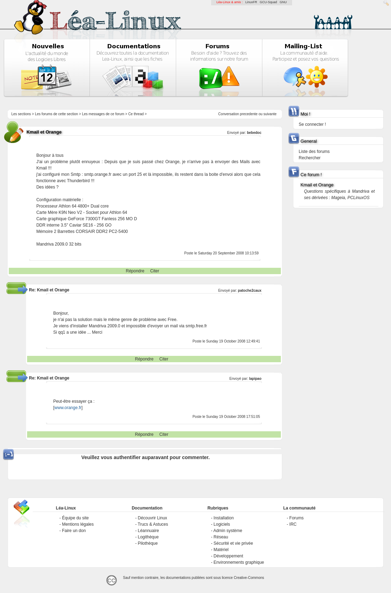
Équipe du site (75, 517)
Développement (228, 556)
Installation (224, 517)
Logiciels (222, 524)
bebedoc (254, 133)
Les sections (21, 114)
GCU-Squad (268, 2)
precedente (249, 114)
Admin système (227, 530)
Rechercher (310, 157)
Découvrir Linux (152, 517)
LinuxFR (251, 2)
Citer (154, 270)
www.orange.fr (68, 407)
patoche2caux (249, 290)
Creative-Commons (249, 578)
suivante (270, 114)
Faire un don (74, 530)
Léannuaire (148, 530)
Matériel (221, 549)
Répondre (135, 270)
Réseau (221, 537)
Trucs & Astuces (153, 524)
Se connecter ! (312, 124)
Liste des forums (314, 151)
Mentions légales (78, 524)
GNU (283, 2)
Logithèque (148, 537)
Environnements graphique (239, 562)
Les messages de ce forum (103, 114)
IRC (293, 524)
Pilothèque (148, 543)
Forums (296, 517)
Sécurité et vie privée (233, 543)
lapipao (255, 379)
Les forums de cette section (56, 114)
